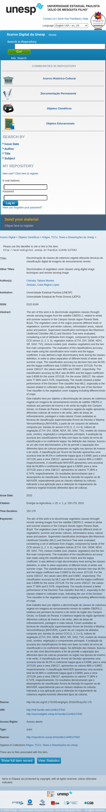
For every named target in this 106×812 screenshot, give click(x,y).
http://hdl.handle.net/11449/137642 (45, 709)
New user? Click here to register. (21, 173)
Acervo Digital (7, 237)
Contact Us (49, 18)
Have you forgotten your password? (22, 207)
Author (9, 148)
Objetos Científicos (28, 237)
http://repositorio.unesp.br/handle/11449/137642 (53, 737)
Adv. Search (18, 58)
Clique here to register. (19, 225)
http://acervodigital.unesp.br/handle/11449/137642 (54, 714)
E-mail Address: (11, 180)
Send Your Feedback (69, 18)
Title (7, 153)
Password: (8, 191)
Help (85, 18)
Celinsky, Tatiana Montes (40, 280)
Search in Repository (22, 41)
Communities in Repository (54, 66)
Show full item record (17, 760)
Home (52, 34)
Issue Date (11, 144)
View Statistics (49, 760)
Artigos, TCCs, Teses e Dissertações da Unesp (68, 237)
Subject (9, 158)
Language (65, 25)
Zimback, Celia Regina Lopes (42, 284)
